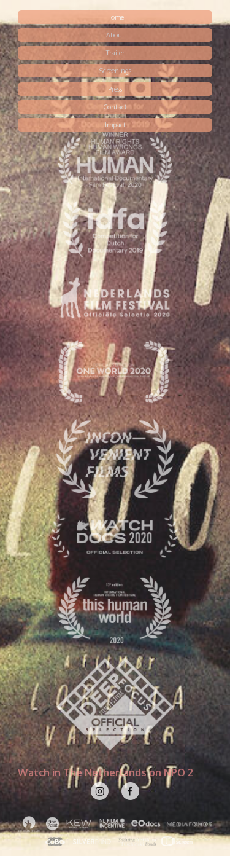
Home (115, 17)
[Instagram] (100, 791)
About (115, 35)
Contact (115, 107)
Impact (115, 124)
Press (115, 89)
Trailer (115, 53)
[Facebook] (130, 791)
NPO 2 (178, 772)
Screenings (115, 70)
